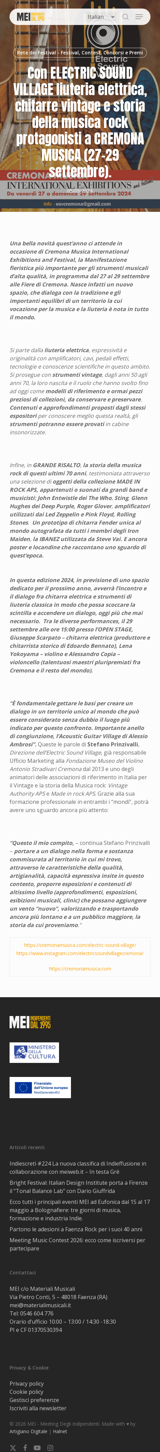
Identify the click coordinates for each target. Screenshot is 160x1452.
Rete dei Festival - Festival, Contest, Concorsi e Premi (80, 52)
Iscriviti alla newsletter (38, 1408)
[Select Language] (101, 17)
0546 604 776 (37, 1313)
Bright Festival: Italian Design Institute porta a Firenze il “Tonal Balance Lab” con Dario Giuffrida (79, 1187)
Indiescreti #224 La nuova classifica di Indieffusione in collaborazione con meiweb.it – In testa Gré (78, 1167)
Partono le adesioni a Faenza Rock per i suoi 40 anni (76, 1229)
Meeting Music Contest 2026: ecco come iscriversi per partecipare (77, 1244)
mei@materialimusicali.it (40, 1305)
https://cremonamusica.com (80, 968)
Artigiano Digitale (28, 1431)
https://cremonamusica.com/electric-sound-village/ (80, 945)
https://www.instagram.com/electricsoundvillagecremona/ (80, 953)
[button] (139, 16)
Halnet (60, 1431)
